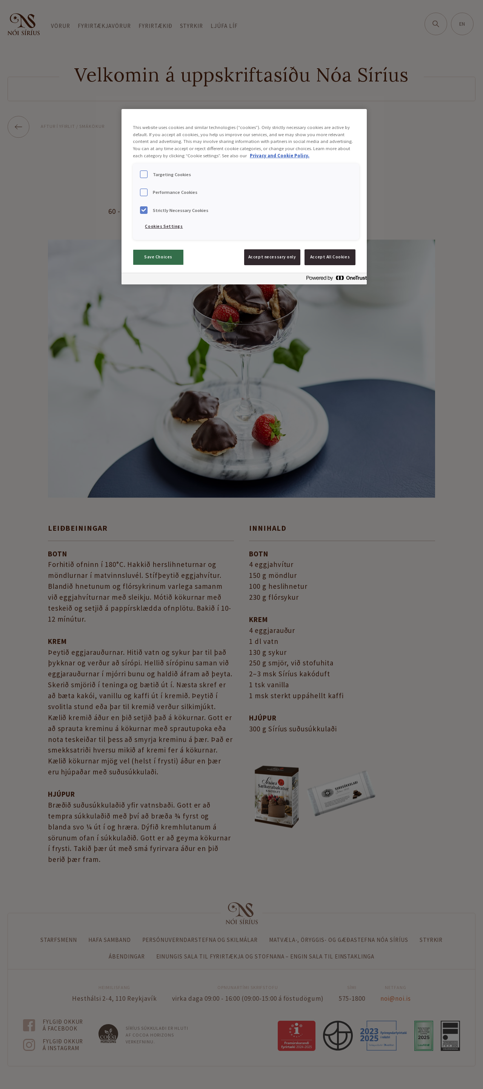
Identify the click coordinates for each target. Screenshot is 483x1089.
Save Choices (158, 257)
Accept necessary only (272, 257)
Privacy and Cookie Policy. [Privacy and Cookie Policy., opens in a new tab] (279, 155)
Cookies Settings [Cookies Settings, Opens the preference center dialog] (164, 226)
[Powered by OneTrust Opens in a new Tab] (334, 279)
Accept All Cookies (330, 257)
